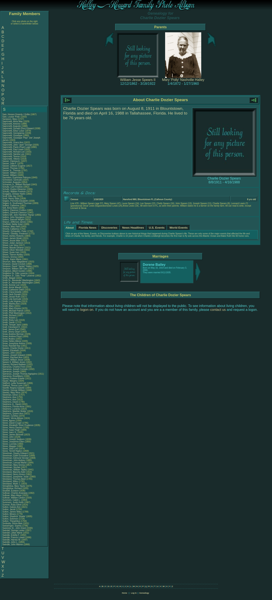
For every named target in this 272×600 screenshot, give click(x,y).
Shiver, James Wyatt (12, 238)
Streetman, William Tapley (14, 469)
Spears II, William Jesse (13, 362)
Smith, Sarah (8, 322)
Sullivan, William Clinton (13, 498)
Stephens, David (10, 402)
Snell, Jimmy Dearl (11, 332)
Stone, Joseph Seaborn (13, 439)
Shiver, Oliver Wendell (12, 250)
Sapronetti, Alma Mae (12, 121)
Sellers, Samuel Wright (13, 219)
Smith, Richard (9, 315)
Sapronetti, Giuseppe (12, 135)
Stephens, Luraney (11, 409)
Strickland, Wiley (10, 481)
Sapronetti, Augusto (11, 126)
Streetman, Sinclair (11, 467)
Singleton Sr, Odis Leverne (15, 273)
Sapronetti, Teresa (11, 156)
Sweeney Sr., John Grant (14, 528)
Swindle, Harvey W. (11, 540)
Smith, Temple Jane (11, 325)
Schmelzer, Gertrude (12, 180)
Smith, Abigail (9, 278)
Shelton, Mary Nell (11, 226)
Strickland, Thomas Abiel (14, 479)
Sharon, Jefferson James (14, 222)
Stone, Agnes (9, 420)
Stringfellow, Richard (12, 488)
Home (124, 593)
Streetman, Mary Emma (13, 465)
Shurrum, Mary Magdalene (14, 261)
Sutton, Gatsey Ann (11, 507)
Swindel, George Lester (13, 530)
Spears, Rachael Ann (12, 357)
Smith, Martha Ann (11, 304)
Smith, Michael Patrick (12, 311)
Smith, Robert (9, 318)
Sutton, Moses (9, 514)
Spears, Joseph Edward (13, 355)
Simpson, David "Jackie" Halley (17, 266)
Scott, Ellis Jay (9, 196)
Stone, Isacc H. (9, 432)
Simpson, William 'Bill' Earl (14, 268)
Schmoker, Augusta (11, 182)
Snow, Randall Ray (11, 346)
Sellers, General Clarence (14, 212)
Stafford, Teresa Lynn (12, 385)
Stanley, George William (13, 390)
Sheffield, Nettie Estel (12, 224)
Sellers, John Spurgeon (13, 217)
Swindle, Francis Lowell (13, 537)
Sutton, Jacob (9, 509)
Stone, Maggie (9, 446)
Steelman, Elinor (10, 395)
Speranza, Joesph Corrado (15, 369)
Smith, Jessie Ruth (11, 297)
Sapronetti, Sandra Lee (13, 154)
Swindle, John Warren (12, 544)
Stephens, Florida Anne (13, 406)
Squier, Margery (10, 381)
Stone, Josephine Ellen (13, 441)
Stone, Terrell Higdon (12, 451)
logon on (86, 309)
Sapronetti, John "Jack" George (17, 145)
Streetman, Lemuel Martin (14, 462)
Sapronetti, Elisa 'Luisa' (13, 131)
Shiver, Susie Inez (10, 252)
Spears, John (9, 353)
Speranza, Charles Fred (13, 367)
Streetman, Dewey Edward (15, 453)
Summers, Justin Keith (13, 502)
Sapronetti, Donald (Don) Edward (18, 128)
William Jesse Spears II (137, 80)
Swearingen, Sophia (12, 526)
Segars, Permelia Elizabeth (15, 201)
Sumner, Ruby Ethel (11, 505)
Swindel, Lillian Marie (12, 533)
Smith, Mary (8, 306)
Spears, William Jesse (12, 360)
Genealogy (144, 593)
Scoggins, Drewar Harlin (13, 194)
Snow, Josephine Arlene (13, 343)
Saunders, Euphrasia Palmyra (16, 177)
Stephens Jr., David (11, 404)
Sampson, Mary (10, 119)
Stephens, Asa (9, 397)
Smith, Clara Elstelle (11, 292)
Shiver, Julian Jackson (12, 243)
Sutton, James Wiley (12, 512)
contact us (218, 309)
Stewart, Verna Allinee (12, 418)
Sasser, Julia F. (9, 163)
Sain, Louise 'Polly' (11, 117)
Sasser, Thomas (10, 168)
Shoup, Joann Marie (11, 259)
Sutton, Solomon (10, 519)
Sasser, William (9, 173)
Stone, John (8, 437)
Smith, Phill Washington (13, 313)
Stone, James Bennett (12, 434)
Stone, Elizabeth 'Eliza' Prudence (18, 425)
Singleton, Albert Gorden (14, 271)
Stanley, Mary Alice (11, 392)
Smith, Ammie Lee (11, 285)
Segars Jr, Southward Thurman (17, 203)
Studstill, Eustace (10, 491)
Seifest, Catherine (11, 205)
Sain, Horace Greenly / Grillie (16, 114)
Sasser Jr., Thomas (11, 170)
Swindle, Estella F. (11, 535)
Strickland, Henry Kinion (13, 474)
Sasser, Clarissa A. (11, 161)
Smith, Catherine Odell (13, 290)
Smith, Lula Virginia (11, 301)
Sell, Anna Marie (10, 208)
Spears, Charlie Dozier (13, 348)
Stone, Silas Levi (10, 448)
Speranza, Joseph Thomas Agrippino (19, 374)
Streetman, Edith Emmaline (15, 455)
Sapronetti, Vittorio (11, 159)
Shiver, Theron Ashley (12, 254)
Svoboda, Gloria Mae (12, 523)
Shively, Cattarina (10, 229)
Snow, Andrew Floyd (12, 336)
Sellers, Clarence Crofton (14, 210)
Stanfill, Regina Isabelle (13, 388)
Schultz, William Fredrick (14, 191)
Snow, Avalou (9, 339)
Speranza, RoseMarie (13, 376)
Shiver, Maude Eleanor (13, 247)
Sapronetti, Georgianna (13, 133)
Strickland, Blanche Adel (13, 472)
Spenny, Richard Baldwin (14, 364)
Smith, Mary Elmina (11, 308)
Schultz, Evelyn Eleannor (14, 189)
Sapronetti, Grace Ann (12, 142)
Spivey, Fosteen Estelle (13, 378)
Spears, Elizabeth (11, 350)
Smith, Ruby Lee (10, 320)
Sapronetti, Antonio (11, 124)
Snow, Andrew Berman (13, 334)
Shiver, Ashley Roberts (13, 236)
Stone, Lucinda (9, 444)
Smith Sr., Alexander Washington (17, 280)
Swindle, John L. (10, 542)
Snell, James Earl (10, 329)
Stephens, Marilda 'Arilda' (14, 411)
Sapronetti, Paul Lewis (13, 149)
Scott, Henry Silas (10, 198)
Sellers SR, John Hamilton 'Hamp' (18, 215)
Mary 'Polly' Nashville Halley (183, 80)
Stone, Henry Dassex (12, 427)
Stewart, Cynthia (10, 416)
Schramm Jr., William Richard (16, 184)
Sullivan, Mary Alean (12, 495)
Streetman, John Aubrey (13, 460)
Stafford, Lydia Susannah (14, 383)
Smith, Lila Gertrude (11, 299)
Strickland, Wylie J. (11, 484)
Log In (134, 593)
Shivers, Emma (9, 257)
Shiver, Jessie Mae (11, 240)
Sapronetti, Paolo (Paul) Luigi (16, 147)
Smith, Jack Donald (11, 294)
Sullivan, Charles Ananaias (15, 493)
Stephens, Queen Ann (13, 413)
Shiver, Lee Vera (10, 245)
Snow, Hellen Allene (11, 341)
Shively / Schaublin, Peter (14, 231)
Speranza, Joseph (11, 371)
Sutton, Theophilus (11, 521)
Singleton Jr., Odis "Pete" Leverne (18, 276)
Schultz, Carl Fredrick (12, 187)
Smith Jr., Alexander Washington (17, 283)
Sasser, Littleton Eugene (13, 166)
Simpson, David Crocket (13, 264)
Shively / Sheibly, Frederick (15, 233)
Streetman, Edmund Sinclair (15, 458)
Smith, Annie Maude (11, 287)
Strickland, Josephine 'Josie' (16, 476)
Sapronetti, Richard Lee (13, 152)
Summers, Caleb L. (11, 500)
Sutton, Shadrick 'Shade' (14, 516)
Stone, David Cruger (12, 423)
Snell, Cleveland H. (11, 327)
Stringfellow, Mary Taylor (13, 486)
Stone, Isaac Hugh (11, 430)
